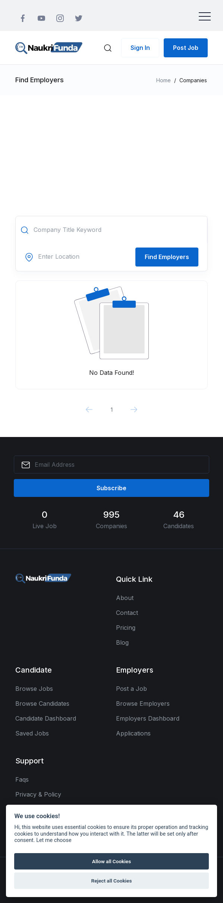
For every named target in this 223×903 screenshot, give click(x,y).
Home (163, 80)
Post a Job (131, 688)
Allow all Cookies (111, 861)
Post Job (185, 47)
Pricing (125, 627)
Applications (133, 733)
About (125, 598)
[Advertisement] (111, 151)
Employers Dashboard (147, 718)
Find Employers (167, 257)
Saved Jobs (32, 733)
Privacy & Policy (38, 794)
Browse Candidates (42, 703)
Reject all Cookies (111, 881)
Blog (122, 642)
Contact (127, 612)
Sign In (140, 47)
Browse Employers (143, 703)
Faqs (22, 779)
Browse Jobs (34, 688)
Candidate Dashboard (45, 718)
